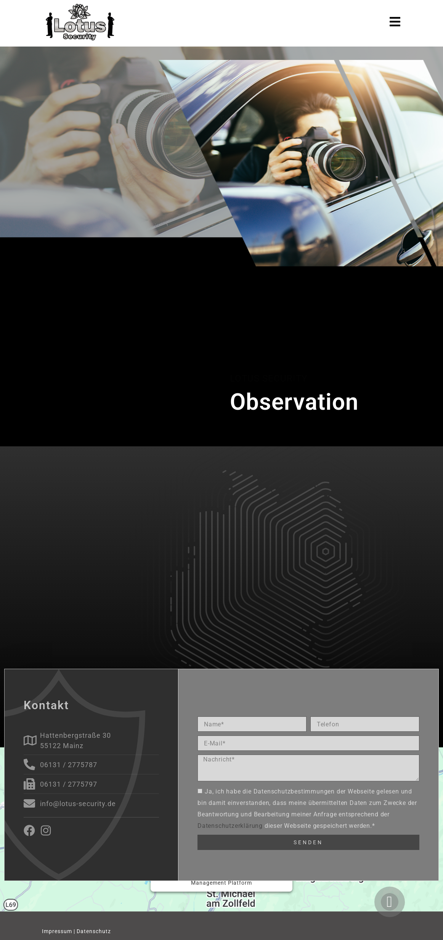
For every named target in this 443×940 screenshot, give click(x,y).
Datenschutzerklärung (230, 825)
